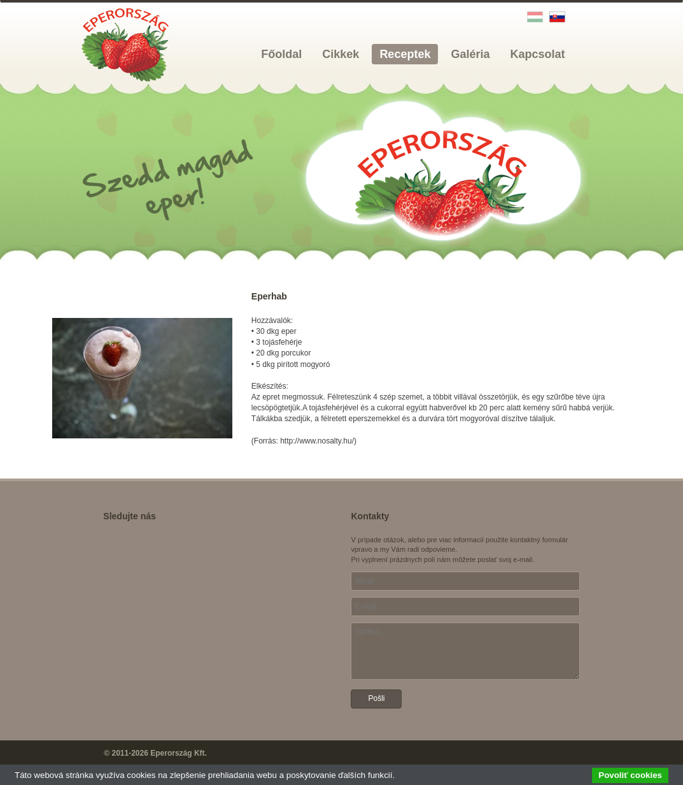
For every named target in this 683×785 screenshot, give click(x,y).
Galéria (470, 54)
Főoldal (281, 54)
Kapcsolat (537, 54)
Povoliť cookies (630, 775)
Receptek (404, 54)
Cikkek (340, 54)
